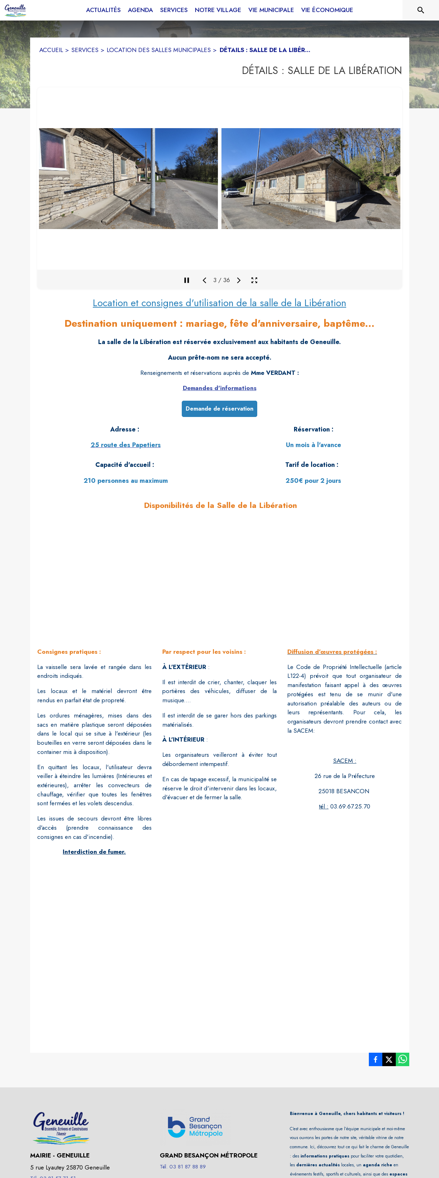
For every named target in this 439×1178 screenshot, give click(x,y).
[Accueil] (15, 10)
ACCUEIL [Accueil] (51, 50)
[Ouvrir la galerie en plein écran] (254, 280)
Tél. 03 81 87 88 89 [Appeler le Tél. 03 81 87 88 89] (183, 1167)
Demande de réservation (219, 409)
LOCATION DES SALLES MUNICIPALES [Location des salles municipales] (159, 50)
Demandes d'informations (220, 388)
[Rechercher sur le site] (421, 10)
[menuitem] (103, 10)
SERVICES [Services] (85, 50)
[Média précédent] (204, 280)
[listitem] (375, 1061)
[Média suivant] (239, 280)
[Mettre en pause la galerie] (187, 280)
